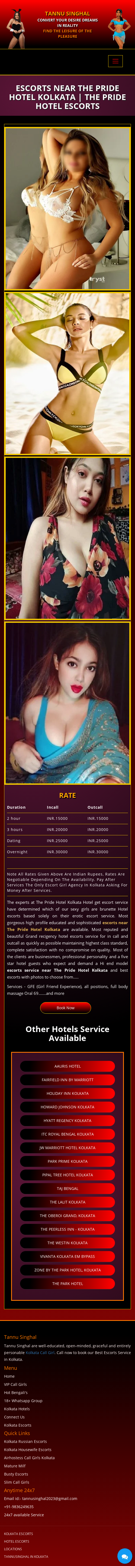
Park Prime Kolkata (68, 1161)
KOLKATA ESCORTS (18, 1533)
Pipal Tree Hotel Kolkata (67, 1174)
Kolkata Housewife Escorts (28, 1449)
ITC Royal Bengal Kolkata (67, 1134)
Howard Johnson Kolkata (67, 1106)
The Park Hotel (67, 1283)
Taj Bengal (67, 1188)
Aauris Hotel (67, 1066)
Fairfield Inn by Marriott (68, 1079)
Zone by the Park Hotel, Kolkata (67, 1270)
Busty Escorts (16, 1474)
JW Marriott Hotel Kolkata (67, 1147)
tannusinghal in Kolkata (26, 1556)
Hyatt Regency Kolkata (67, 1120)
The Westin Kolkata (67, 1242)
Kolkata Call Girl (40, 1352)
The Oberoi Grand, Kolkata (67, 1215)
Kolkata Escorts (17, 1425)
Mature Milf (14, 1465)
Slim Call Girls (16, 1482)
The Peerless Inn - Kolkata (68, 1229)
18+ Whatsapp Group (23, 1400)
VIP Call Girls (15, 1384)
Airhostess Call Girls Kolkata (29, 1457)
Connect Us (14, 1417)
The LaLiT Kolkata (67, 1202)
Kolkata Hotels (17, 1408)
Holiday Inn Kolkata (68, 1093)
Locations (13, 1549)
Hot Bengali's (16, 1392)
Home (9, 1376)
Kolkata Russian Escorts (25, 1441)
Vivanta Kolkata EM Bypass (67, 1256)
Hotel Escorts (16, 1541)
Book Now (66, 1007)
